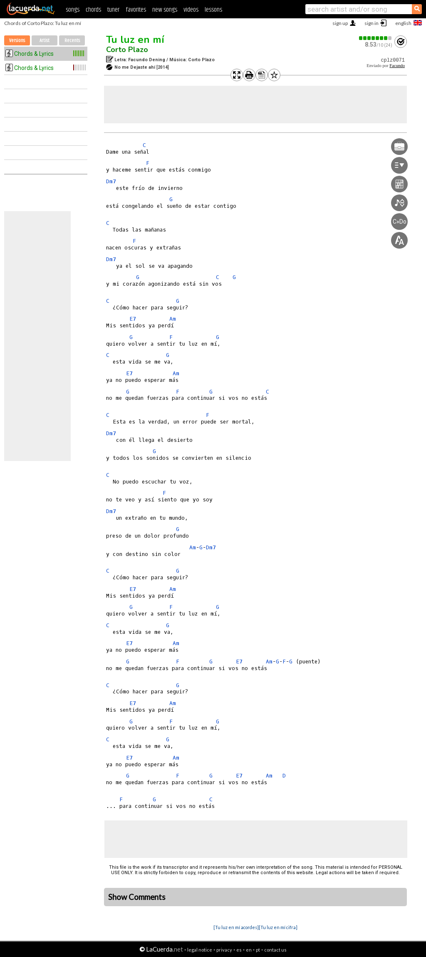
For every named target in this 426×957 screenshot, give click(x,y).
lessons (213, 10)
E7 (132, 318)
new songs (164, 10)
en (249, 949)
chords (93, 10)
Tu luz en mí (135, 39)
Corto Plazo (127, 50)
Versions (17, 41)
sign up (340, 23)
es (239, 949)
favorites (136, 10)
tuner (113, 10)
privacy (224, 949)
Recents (72, 41)
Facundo (397, 65)
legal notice (199, 949)
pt (258, 949)
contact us (275, 949)
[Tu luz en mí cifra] (278, 927)
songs (72, 10)
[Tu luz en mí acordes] (236, 927)
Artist (45, 41)
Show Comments (137, 897)
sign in (371, 23)
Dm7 (111, 181)
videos (190, 10)
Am (172, 318)
